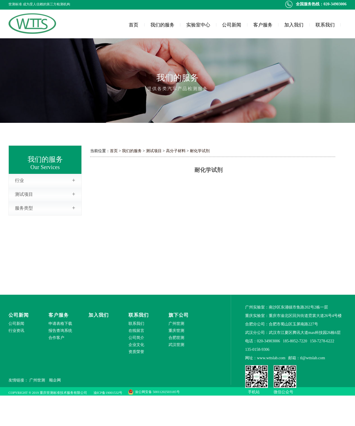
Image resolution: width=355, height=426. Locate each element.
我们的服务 (162, 25)
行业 (45, 180)
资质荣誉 (136, 352)
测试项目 (45, 194)
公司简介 (136, 338)
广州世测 (176, 323)
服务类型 (45, 208)
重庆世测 (176, 331)
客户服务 (262, 25)
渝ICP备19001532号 (108, 393)
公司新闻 (231, 25)
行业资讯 (16, 331)
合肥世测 (176, 338)
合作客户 (56, 338)
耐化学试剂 (200, 151)
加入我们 (293, 25)
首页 (133, 25)
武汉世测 (176, 345)
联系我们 (325, 25)
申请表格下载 (60, 323)
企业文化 (136, 345)
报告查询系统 (60, 331)
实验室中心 (198, 25)
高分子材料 (176, 151)
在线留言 (136, 331)
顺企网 (55, 380)
